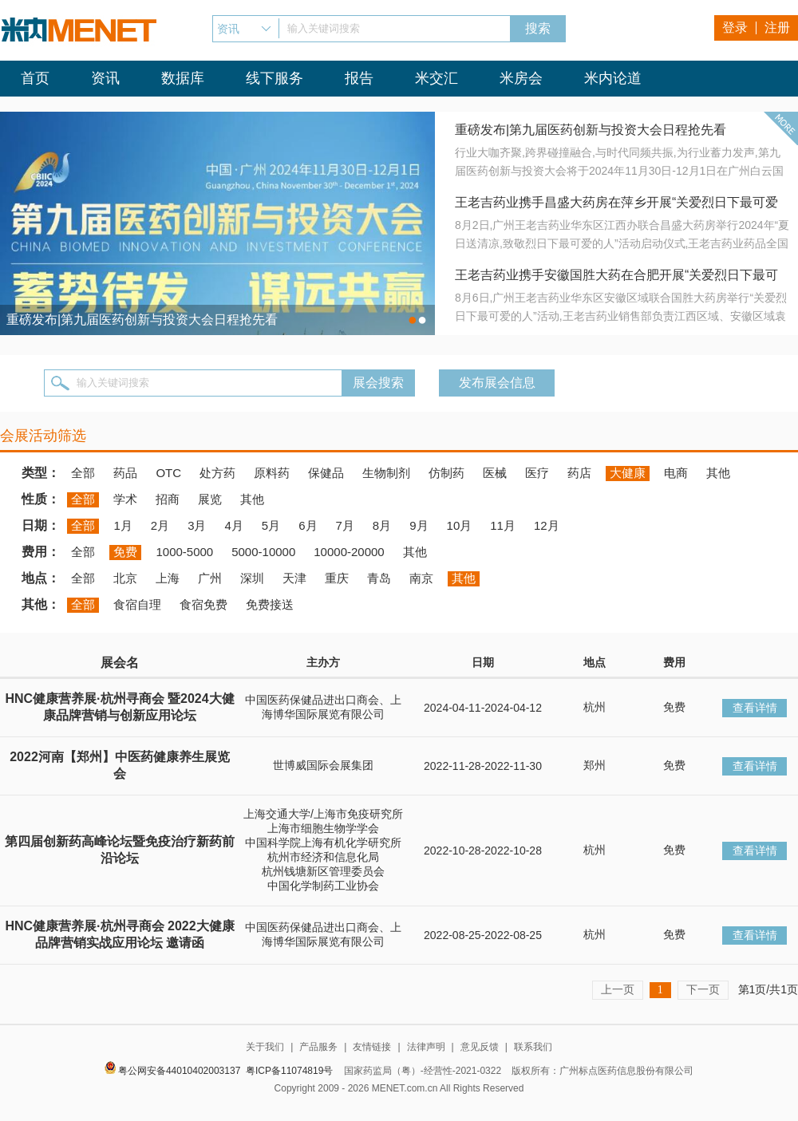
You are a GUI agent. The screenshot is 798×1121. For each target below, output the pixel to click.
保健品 (326, 473)
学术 (125, 499)
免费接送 (270, 604)
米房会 (521, 78)
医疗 (537, 473)
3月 (197, 525)
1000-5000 (184, 552)
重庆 (337, 578)
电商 (676, 473)
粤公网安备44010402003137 (179, 1070)
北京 (125, 578)
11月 (503, 525)
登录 (735, 27)
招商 (168, 499)
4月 (233, 525)
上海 (168, 578)
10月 (459, 525)
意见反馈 (479, 1046)
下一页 (703, 989)
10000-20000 (349, 552)
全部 (83, 473)
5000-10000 (263, 552)
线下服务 (274, 78)
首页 (35, 78)
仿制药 (446, 473)
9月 (418, 525)
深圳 (252, 578)
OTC (168, 473)
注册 (777, 27)
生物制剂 (386, 473)
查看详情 (755, 707)
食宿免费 (203, 604)
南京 (421, 578)
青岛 (379, 578)
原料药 (272, 473)
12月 (546, 525)
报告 (359, 78)
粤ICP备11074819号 (289, 1070)
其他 (718, 473)
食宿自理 (137, 604)
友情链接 (372, 1046)
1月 (122, 525)
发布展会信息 (497, 382)
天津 (294, 578)
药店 (579, 473)
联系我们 (533, 1046)
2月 (160, 525)
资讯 (105, 78)
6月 (307, 525)
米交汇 (436, 78)
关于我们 (265, 1046)
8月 (382, 525)
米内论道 (613, 78)
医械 (495, 473)
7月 (345, 525)
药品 (125, 473)
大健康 (628, 473)
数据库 (182, 78)
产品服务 (318, 1046)
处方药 (217, 473)
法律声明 (426, 1046)
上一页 (617, 989)
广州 (210, 578)
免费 (125, 552)
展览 (210, 499)
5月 (271, 525)
